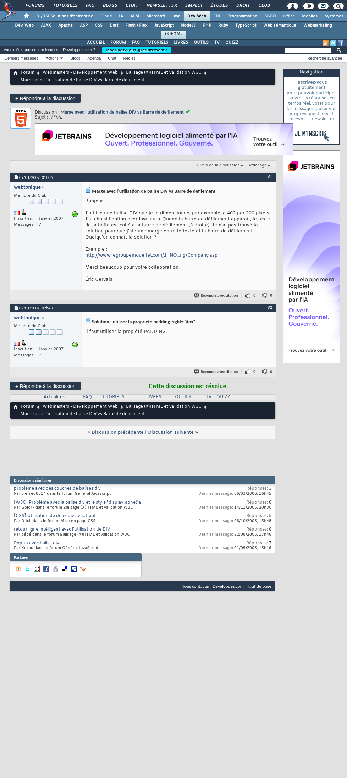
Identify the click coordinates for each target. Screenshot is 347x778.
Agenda (94, 58)
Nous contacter (195, 586)
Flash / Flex (136, 25)
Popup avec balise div (36, 543)
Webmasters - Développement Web (80, 73)
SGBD (270, 16)
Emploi (193, 6)
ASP (84, 25)
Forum (27, 73)
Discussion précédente (118, 432)
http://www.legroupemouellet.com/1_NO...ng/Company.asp (151, 255)
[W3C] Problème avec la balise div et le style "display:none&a (77, 502)
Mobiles (310, 16)
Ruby (223, 25)
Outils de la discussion (218, 165)
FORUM (118, 42)
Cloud (106, 16)
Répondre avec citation (216, 295)
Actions (52, 58)
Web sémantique (279, 25)
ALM (134, 16)
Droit (242, 6)
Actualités (54, 397)
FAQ (90, 6)
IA (121, 16)
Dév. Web (196, 16)
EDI (216, 16)
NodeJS (188, 25)
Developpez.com (228, 586)
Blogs (109, 6)
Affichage (257, 165)
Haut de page (259, 586)
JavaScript (164, 25)
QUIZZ (231, 42)
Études (218, 6)
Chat (131, 6)
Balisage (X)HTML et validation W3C (164, 73)
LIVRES (181, 42)
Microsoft (155, 16)
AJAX (46, 25)
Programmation (242, 16)
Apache (65, 25)
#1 (270, 176)
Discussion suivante (171, 432)
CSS (99, 25)
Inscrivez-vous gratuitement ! (136, 50)
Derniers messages (21, 58)
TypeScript (245, 25)
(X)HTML (173, 34)
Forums (34, 6)
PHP (207, 25)
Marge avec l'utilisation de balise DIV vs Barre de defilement (122, 112)
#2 (270, 307)
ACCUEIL (96, 42)
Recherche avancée (324, 58)
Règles (129, 58)
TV (217, 42)
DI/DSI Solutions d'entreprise (64, 16)
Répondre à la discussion (45, 98)
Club (263, 6)
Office (289, 16)
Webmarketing (317, 25)
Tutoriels (65, 6)
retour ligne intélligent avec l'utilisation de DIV (62, 529)
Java (176, 16)
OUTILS (201, 42)
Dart (114, 25)
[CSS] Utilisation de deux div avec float (55, 516)
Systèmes (334, 16)
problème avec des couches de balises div (57, 489)
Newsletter (161, 6)
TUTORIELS (156, 42)
